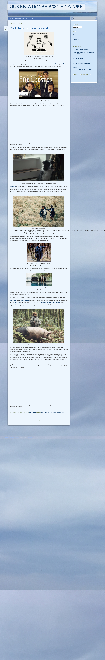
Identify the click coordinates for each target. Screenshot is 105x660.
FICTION (31, 18)
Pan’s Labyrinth (25, 300)
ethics (42, 412)
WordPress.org (76, 41)
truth (54, 412)
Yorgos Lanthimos (60, 412)
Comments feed (76, 39)
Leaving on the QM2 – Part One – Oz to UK (82, 69)
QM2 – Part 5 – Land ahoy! (78, 58)
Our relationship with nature (45, 7)
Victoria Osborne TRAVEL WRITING (80, 49)
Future (30, 412)
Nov (6, 28)
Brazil (46, 299)
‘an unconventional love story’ (48, 63)
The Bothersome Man (55, 299)
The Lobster (13, 63)
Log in (74, 34)
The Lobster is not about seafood (29, 28)
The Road (58, 302)
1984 (53, 302)
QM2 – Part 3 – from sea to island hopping (81, 63)
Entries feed (75, 37)
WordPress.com (31, 437)
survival (45, 412)
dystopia (17, 302)
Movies (34, 412)
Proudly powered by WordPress (12, 437)
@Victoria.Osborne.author (82, 75)
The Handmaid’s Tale (46, 302)
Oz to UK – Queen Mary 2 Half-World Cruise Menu (83, 56)
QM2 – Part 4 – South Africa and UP (80, 60)
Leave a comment (13, 414)
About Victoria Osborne (21, 18)
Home (11, 18)
